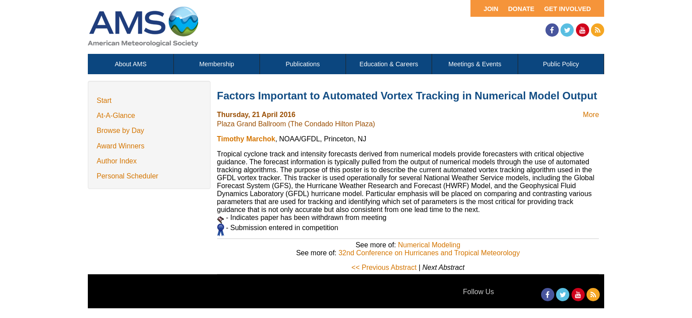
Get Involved (567, 8)
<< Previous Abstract (384, 267)
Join (491, 8)
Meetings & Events (474, 64)
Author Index (117, 161)
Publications (303, 64)
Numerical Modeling (429, 245)
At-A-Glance (116, 115)
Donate (521, 8)
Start (104, 100)
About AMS (131, 64)
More (591, 114)
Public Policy (561, 64)
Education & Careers (389, 64)
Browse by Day (120, 130)
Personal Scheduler (127, 176)
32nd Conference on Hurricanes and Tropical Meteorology (429, 253)
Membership (216, 64)
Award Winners (120, 146)
